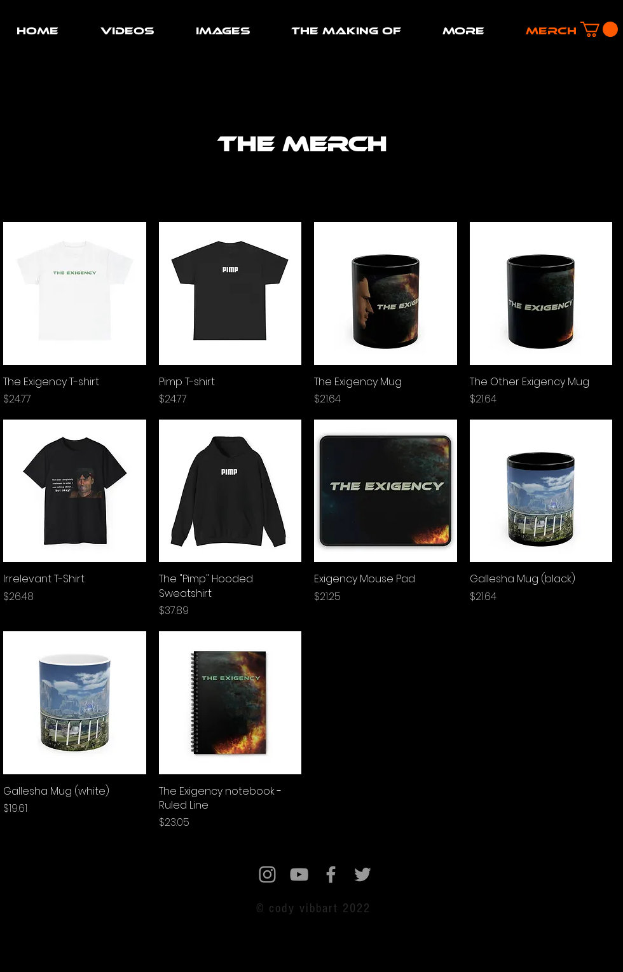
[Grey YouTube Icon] (299, 874)
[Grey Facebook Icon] (331, 874)
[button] (127, 31)
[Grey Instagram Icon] (267, 874)
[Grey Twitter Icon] (363, 874)
